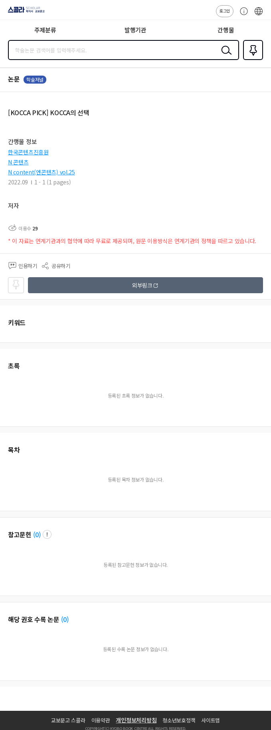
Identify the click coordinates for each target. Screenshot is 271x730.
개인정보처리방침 (136, 720)
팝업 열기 (47, 534)
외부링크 (142, 285)
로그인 (225, 11)
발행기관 (135, 30)
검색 (225, 56)
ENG (258, 15)
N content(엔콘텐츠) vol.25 (41, 172)
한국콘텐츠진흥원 (28, 152)
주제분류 (45, 30)
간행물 (226, 30)
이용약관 (100, 720)
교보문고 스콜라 (68, 720)
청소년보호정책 (178, 720)
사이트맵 (210, 720)
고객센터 (241, 15)
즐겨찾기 (251, 59)
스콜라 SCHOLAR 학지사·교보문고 (24, 12)
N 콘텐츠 (18, 162)
